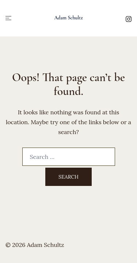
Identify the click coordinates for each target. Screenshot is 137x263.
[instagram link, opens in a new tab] (129, 18)
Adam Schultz (68, 18)
